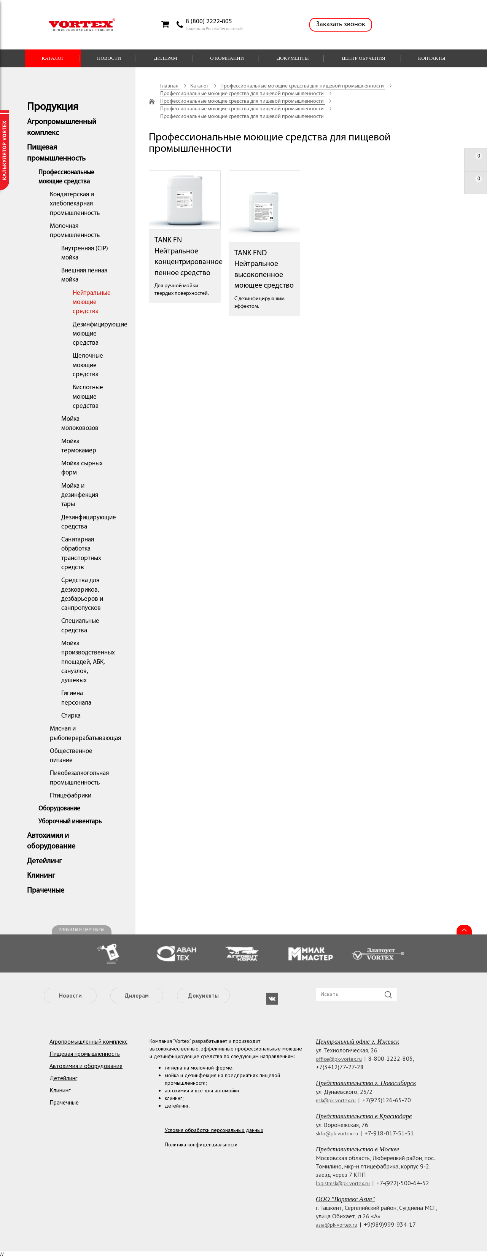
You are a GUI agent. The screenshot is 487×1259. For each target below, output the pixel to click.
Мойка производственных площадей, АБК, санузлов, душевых (88, 662)
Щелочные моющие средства (88, 365)
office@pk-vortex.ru (339, 1058)
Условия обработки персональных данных (214, 1130)
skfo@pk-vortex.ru (337, 1133)
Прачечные (45, 891)
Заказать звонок (340, 24)
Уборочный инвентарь (70, 821)
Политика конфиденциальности (201, 1144)
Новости (109, 58)
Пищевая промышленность (84, 1053)
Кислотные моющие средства (88, 396)
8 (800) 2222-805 (209, 21)
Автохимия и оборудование (86, 1066)
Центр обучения (363, 58)
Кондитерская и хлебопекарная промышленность (75, 203)
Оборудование (59, 808)
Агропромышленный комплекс (88, 1041)
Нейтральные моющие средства (92, 302)
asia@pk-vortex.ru (336, 1224)
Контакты (432, 58)
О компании (227, 58)
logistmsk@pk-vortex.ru (343, 1183)
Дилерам (165, 58)
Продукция (52, 107)
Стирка (71, 716)
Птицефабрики (70, 796)
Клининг (41, 876)
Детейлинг (44, 861)
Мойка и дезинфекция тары (79, 495)
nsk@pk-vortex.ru (336, 1100)
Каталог (52, 58)
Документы (293, 58)
